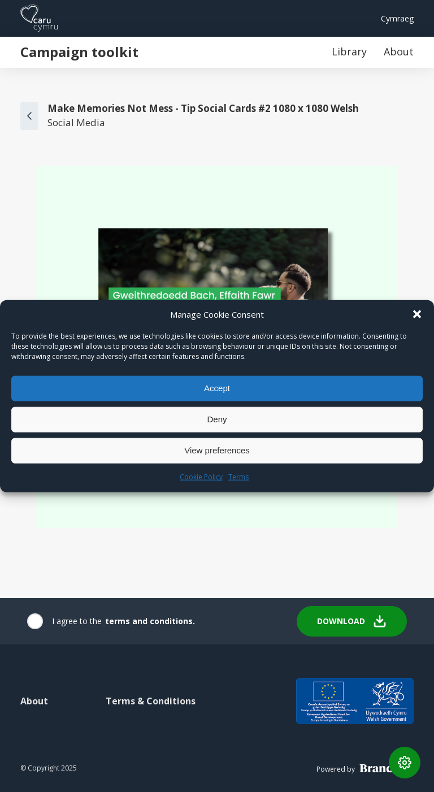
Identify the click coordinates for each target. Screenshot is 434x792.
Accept (217, 388)
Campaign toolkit (79, 51)
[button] (417, 313)
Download (352, 621)
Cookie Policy (201, 476)
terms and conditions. (150, 621)
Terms (238, 476)
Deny (217, 419)
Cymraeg (397, 18)
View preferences (217, 450)
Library (349, 51)
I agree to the (77, 621)
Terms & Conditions (151, 701)
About (399, 51)
